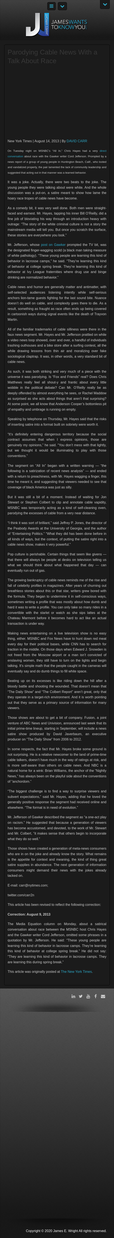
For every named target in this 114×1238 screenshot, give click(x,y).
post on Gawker (53, 245)
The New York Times (76, 971)
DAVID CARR (77, 141)
